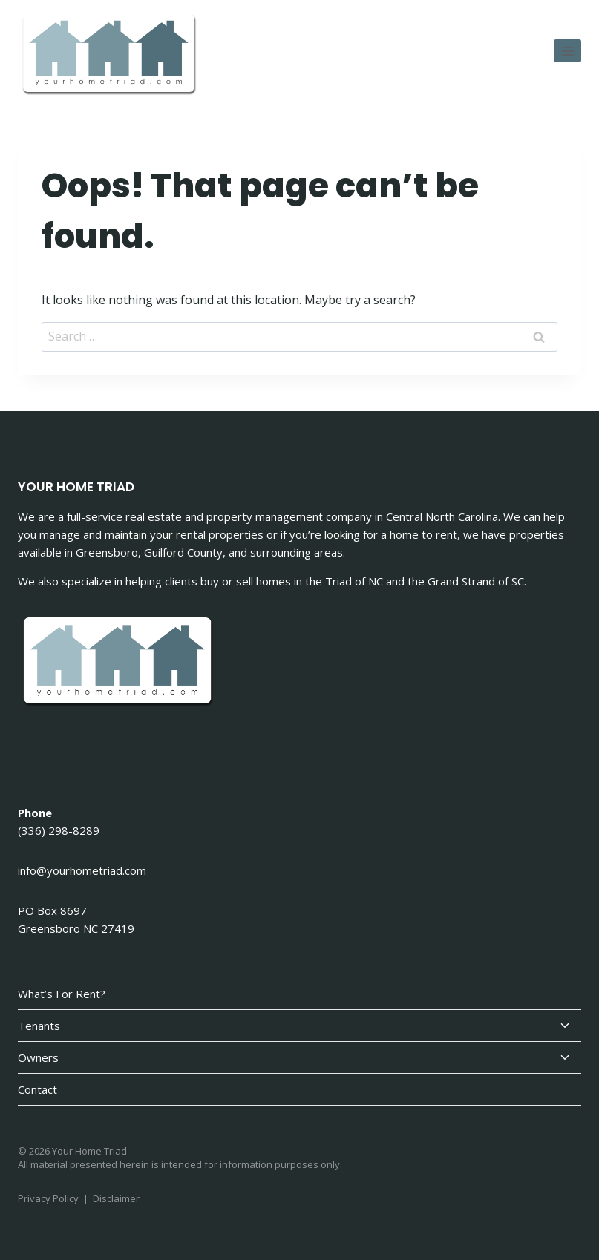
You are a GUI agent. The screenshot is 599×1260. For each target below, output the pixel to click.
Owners (38, 1057)
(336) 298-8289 (58, 830)
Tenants (39, 1025)
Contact (37, 1089)
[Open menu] (567, 50)
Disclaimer (116, 1198)
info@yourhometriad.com (82, 870)
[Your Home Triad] (110, 55)
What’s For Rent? (61, 993)
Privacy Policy (48, 1198)
